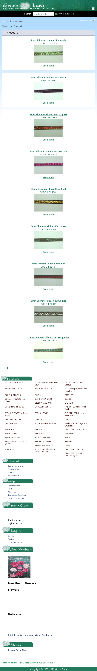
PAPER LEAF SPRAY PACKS (76, 430)
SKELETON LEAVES (43, 441)
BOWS (37, 395)
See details (48, 65)
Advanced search (67, 14)
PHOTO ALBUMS (12, 437)
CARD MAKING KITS (43, 399)
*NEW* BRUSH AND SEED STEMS (46, 383)
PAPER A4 (39, 430)
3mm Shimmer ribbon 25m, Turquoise (48, 337)
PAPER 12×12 (11, 430)
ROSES (68, 437)
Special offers (14, 469)
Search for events (16, 466)
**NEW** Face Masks (14, 382)
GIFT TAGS (39, 419)
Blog (10, 489)
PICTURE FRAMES (42, 437)
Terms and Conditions (17, 495)
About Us (12, 492)
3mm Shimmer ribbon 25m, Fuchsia (48, 151)
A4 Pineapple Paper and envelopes (76, 390)
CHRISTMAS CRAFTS (74, 449)
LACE (67, 419)
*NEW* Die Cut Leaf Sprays (74, 383)
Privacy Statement (16, 498)
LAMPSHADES (11, 423)
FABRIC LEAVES (41, 413)
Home (4, 21)
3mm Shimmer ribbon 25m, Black (48, 77)
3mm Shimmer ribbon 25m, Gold (48, 189)
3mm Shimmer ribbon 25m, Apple (48, 40)
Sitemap (11, 472)
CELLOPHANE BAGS (43, 403)
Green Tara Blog (17, 650)
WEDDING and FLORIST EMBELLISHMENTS (45, 450)
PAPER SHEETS (41, 434)
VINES (67, 445)
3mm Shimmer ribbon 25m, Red (48, 263)
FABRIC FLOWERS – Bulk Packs (75, 408)
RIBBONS (69, 434)
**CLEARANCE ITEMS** (15, 389)
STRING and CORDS (43, 445)
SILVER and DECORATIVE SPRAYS (16, 442)
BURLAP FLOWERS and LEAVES (15, 400)
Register (11, 539)
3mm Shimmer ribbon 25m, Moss (48, 226)
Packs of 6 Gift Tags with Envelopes (76, 424)
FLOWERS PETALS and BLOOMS (74, 414)
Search (27, 13)
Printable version (85, 21)
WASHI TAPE (10, 449)
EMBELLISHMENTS (43, 407)
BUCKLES (69, 395)
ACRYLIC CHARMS (13, 395)
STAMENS (69, 441)
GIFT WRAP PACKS (13, 419)
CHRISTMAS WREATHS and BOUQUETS (75, 454)
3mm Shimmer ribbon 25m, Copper (48, 114)
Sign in (11, 536)
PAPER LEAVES (11, 434)
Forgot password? (15, 542)
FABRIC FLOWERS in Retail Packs (16, 414)
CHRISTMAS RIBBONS (14, 407)
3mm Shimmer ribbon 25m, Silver (48, 300)
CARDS (68, 399)
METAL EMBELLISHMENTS (46, 423)
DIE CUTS (69, 403)
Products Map (14, 475)
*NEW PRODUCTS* (43, 389)
